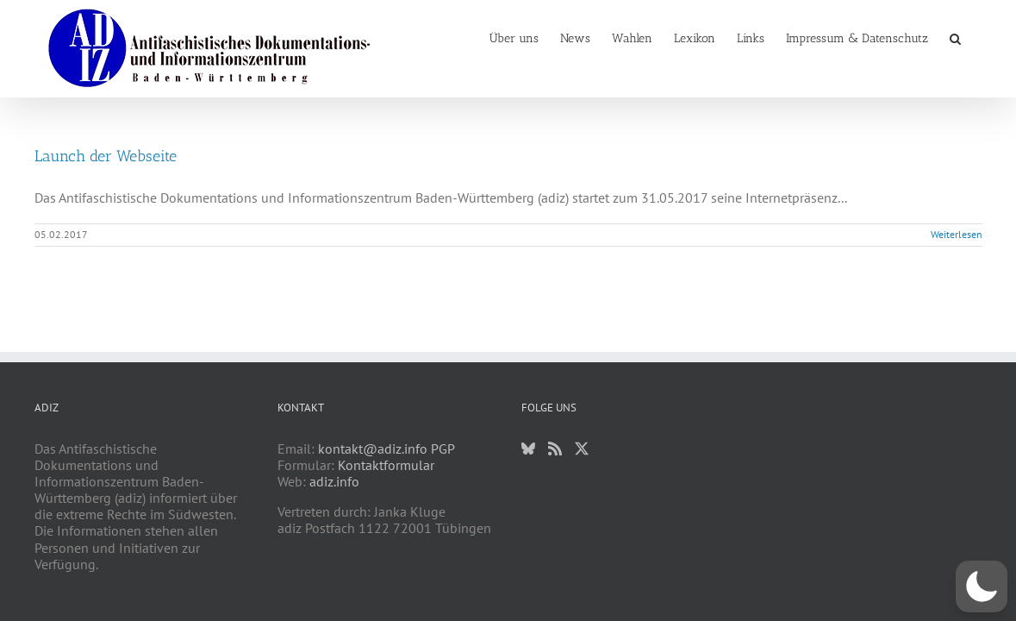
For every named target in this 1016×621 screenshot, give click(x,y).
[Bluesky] (528, 448)
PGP (443, 448)
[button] (976, 37)
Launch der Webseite (105, 156)
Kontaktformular (386, 465)
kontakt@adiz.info (372, 448)
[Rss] (555, 448)
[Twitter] (582, 448)
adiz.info (334, 481)
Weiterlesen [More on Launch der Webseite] (956, 234)
